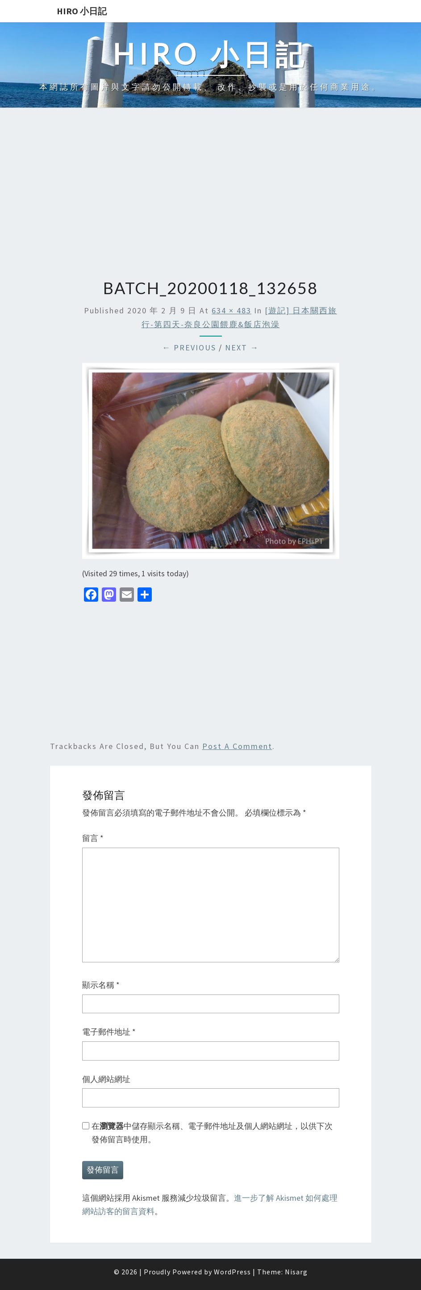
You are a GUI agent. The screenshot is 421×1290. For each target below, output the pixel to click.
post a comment (237, 746)
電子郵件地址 (109, 1032)
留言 (93, 838)
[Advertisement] (210, 194)
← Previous (189, 347)
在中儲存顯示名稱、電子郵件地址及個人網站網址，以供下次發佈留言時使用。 (212, 1133)
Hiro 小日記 (82, 11)
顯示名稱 (101, 985)
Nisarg (296, 1271)
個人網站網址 (106, 1079)
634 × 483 (231, 310)
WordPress (232, 1271)
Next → (242, 347)
